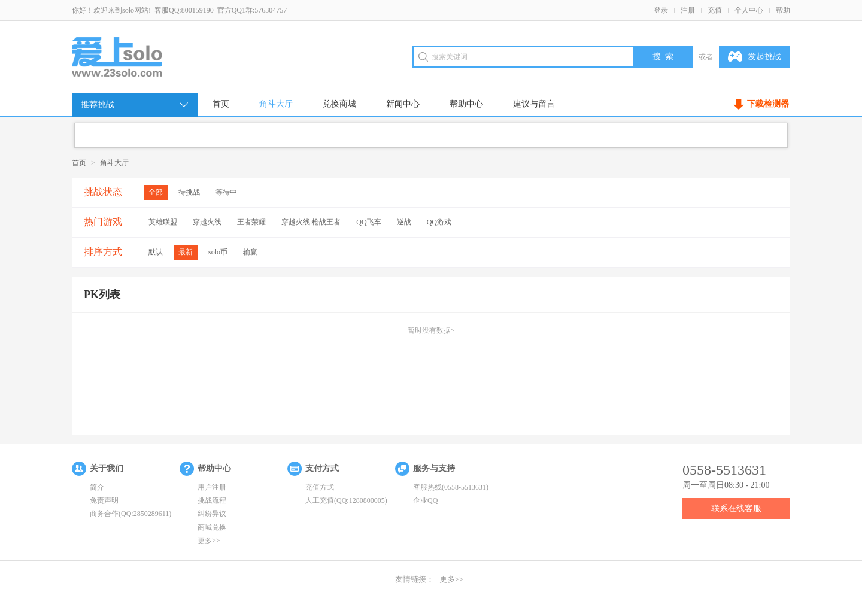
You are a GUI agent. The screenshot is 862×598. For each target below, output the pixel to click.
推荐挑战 (135, 105)
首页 (221, 103)
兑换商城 (339, 103)
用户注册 (212, 487)
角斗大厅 (276, 103)
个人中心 (748, 10)
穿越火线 (207, 222)
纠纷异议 (212, 513)
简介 (97, 487)
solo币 (217, 252)
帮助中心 (466, 103)
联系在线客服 (736, 508)
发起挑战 (754, 57)
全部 (155, 192)
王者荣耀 (251, 222)
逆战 (404, 222)
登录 (661, 10)
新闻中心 (403, 103)
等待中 (226, 192)
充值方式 (319, 487)
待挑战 (189, 192)
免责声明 (104, 500)
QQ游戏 (439, 222)
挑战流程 (212, 500)
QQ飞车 (368, 222)
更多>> (209, 540)
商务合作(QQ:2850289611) (130, 513)
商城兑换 (212, 527)
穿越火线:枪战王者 (311, 222)
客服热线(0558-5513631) (450, 487)
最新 (185, 252)
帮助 (783, 10)
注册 (688, 10)
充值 (715, 10)
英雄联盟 (162, 222)
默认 (155, 252)
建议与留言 (534, 103)
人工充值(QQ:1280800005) (346, 500)
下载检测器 (768, 103)
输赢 (250, 252)
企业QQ (425, 500)
